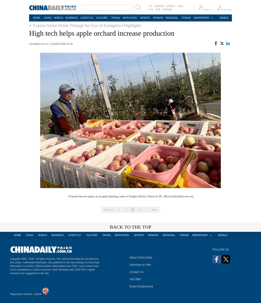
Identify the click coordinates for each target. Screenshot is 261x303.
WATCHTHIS (130, 17)
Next (154, 209)
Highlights (132, 25)
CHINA (47, 17)
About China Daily (140, 257)
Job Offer (135, 279)
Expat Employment (141, 286)
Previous (109, 209)
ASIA (180, 6)
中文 (151, 9)
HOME (36, 17)
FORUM (186, 17)
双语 (158, 9)
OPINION (158, 17)
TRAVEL (115, 17)
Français (167, 9)
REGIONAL (172, 17)
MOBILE (224, 17)
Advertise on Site (140, 264)
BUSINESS (72, 17)
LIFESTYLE (86, 17)
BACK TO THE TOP (130, 227)
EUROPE (159, 6)
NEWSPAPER (201, 17)
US (150, 6)
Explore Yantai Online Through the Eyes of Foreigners (77, 25)
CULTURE (101, 17)
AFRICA (170, 6)
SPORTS (145, 17)
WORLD (58, 17)
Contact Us (136, 272)
